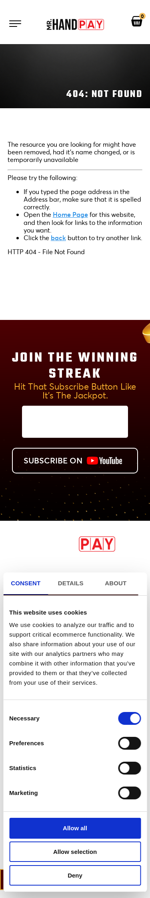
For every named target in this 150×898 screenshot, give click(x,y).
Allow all (75, 828)
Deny (75, 875)
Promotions (75, 567)
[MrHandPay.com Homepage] (75, 549)
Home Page (70, 214)
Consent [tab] (25, 583)
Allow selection (75, 851)
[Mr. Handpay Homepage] (75, 25)
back (58, 237)
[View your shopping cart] (136, 21)
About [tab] (115, 583)
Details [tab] (71, 583)
